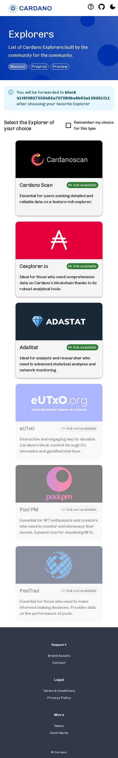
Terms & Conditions (59, 691)
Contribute (59, 733)
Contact (59, 663)
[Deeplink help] (90, 6)
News (59, 726)
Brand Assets (59, 656)
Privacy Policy (59, 698)
